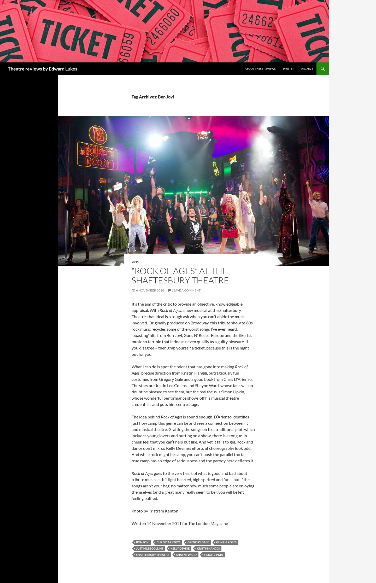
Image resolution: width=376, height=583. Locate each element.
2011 (135, 262)
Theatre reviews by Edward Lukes (42, 69)
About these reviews (260, 68)
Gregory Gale (198, 542)
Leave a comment (186, 290)
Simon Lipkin (213, 554)
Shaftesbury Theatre (152, 554)
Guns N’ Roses (226, 542)
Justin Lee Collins (149, 548)
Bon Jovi (142, 542)
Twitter (288, 68)
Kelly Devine (180, 548)
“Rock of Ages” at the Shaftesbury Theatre (180, 275)
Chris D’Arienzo (168, 542)
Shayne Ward (186, 554)
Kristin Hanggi (208, 548)
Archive (307, 68)
